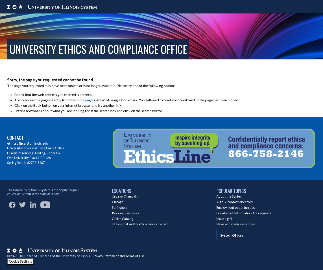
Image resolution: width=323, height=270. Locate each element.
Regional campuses (125, 213)
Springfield (119, 207)
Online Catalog (122, 219)
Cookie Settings (20, 261)
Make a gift (224, 219)
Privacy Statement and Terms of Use (118, 256)
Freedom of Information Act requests (243, 213)
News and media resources (235, 224)
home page (84, 100)
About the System (229, 196)
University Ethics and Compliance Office (98, 49)
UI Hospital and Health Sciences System (140, 224)
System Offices (231, 235)
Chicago (118, 202)
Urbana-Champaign (125, 196)
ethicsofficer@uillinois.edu (27, 143)
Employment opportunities (235, 207)
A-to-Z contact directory (234, 202)
